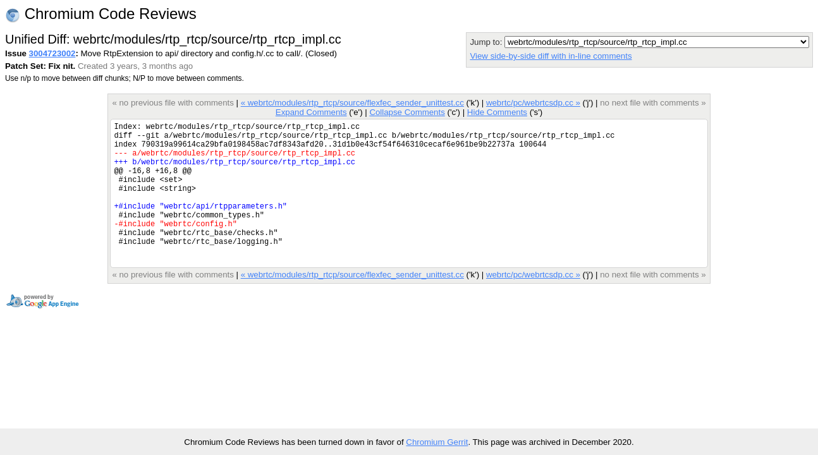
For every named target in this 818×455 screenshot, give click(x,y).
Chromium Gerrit (437, 442)
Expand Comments (311, 112)
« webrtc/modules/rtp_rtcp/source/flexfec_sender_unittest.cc (352, 102)
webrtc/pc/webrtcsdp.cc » (533, 102)
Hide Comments (497, 112)
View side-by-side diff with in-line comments (551, 56)
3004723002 (52, 53)
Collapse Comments (406, 112)
